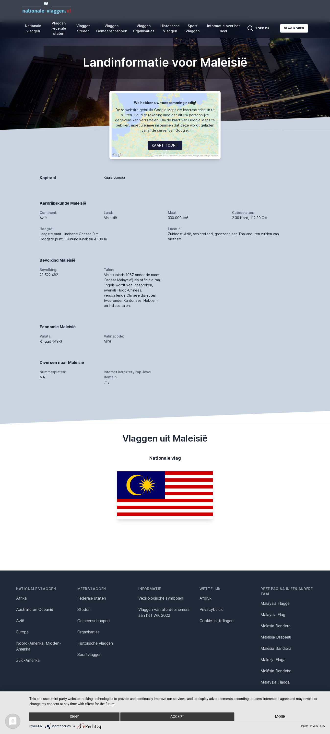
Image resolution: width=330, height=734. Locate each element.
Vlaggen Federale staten (58, 28)
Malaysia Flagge (275, 603)
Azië (20, 620)
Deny (73, 717)
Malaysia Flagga (275, 682)
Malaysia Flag (272, 614)
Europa (22, 631)
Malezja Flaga (272, 659)
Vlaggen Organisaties (143, 28)
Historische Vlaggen (170, 28)
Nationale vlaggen (33, 28)
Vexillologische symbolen (160, 598)
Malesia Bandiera (275, 648)
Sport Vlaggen (193, 28)
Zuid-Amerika (28, 660)
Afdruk (206, 598)
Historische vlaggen (95, 643)
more (281, 717)
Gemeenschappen (93, 620)
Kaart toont (165, 145)
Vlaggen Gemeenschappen (111, 28)
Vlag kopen (294, 28)
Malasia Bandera (275, 625)
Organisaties (88, 631)
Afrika (21, 598)
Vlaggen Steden (83, 28)
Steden (84, 609)
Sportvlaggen (89, 654)
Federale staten (91, 598)
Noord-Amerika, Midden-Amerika (38, 646)
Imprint (304, 726)
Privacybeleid (212, 609)
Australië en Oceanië (34, 609)
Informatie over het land (223, 28)
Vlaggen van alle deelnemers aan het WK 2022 (163, 612)
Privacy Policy (317, 726)
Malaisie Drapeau (275, 637)
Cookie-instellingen (217, 620)
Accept (177, 717)
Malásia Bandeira (275, 670)
